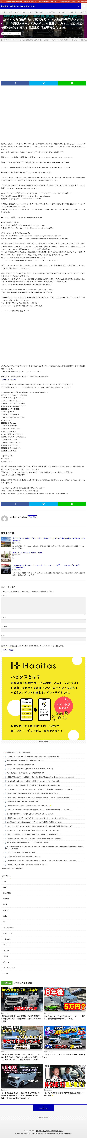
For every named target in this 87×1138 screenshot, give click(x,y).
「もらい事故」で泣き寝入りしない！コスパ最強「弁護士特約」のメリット (30, 769)
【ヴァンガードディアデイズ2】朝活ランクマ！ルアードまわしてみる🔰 (29, 806)
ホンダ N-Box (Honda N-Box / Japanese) (27, 553)
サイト (3, 635)
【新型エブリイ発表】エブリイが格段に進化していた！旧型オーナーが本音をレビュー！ (34, 834)
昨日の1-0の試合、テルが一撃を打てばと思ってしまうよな (25, 760)
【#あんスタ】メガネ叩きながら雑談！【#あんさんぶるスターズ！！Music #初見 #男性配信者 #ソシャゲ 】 (40, 826)
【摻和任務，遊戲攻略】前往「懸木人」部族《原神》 (23, 801)
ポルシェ (6, 962)
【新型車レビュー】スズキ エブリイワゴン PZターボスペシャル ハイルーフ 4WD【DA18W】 (38, 818)
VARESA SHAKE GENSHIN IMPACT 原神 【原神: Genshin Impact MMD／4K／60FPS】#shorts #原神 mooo (40, 810)
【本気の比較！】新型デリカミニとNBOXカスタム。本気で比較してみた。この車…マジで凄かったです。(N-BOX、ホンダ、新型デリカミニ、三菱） (22, 1057)
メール (4, 626)
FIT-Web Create (49, 1133)
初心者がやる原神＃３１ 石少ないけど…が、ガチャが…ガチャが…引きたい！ (31, 814)
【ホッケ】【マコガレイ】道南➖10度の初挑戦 (21, 852)
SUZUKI (6, 916)
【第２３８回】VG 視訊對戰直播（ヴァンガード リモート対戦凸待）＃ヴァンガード (32, 793)
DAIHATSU (7, 893)
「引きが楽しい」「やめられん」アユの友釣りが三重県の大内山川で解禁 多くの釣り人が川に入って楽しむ (39, 789)
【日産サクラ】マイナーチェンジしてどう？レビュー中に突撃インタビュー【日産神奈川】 (35, 838)
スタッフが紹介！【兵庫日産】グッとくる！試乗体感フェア (25, 773)
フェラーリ (83, 12)
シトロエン (62, 12)
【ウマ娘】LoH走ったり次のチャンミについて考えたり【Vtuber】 (27, 865)
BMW (17, 12)
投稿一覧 (32, 517)
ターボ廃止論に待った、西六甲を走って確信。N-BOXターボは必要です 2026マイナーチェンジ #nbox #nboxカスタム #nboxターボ (20, 1095)
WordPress (68, 1133)
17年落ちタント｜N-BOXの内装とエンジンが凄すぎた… (65, 1055)
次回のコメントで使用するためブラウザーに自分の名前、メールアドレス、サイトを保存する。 (33, 646)
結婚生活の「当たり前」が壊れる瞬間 (18, 752)
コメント (4, 595)
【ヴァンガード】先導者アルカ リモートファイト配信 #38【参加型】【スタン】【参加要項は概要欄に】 (39, 797)
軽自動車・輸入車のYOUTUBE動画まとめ (49, 1131)
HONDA (16, 33)
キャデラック (51, 12)
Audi (10, 12)
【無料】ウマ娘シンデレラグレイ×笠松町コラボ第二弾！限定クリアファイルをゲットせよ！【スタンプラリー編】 (42, 860)
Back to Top (43, 1108)
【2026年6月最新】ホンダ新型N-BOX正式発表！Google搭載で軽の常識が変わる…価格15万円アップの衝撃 (22, 1018)
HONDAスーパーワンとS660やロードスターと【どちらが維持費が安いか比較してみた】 (64, 1017)
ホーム (3, 12)
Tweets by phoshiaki (8, 379)
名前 (3, 617)
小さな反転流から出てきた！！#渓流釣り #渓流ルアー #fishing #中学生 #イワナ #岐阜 (33, 781)
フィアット (72, 12)
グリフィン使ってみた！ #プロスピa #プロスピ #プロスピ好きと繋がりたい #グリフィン (34, 830)
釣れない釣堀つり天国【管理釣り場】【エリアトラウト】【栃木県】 (28, 842)
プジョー (6, 950)
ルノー (5, 973)
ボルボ (5, 956)
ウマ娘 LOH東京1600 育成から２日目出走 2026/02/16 (23, 856)
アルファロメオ (39, 12)
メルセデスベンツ (9, 968)
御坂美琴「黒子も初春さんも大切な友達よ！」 (21, 765)
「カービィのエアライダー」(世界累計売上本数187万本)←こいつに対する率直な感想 (33, 756)
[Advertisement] (43, 59)
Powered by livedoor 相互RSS (12, 868)
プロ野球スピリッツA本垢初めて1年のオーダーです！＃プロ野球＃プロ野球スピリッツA (34, 822)
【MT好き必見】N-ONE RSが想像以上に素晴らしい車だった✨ (64, 1094)
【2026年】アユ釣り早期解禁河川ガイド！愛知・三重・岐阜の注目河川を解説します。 (33, 785)
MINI (23, 12)
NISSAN (6, 910)
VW (30, 12)
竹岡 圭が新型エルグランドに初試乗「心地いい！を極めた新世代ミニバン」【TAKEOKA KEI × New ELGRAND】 (41, 777)
